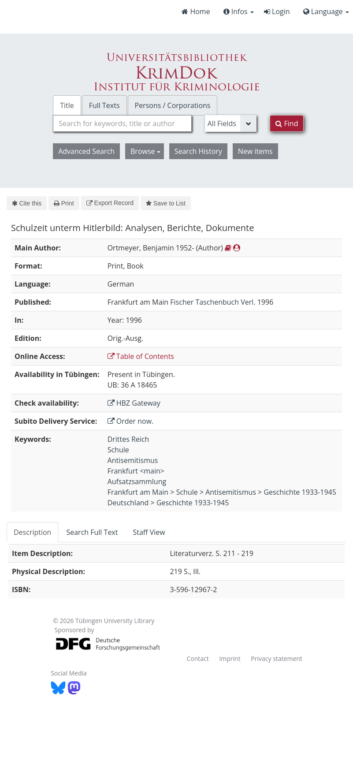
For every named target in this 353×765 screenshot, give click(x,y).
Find (286, 123)
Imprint (229, 658)
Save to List (166, 203)
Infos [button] (238, 11)
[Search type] (231, 123)
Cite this (26, 203)
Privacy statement (276, 658)
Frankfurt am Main (138, 492)
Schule (118, 450)
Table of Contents (141, 356)
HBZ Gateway (134, 403)
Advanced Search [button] (86, 151)
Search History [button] (198, 151)
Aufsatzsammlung (137, 481)
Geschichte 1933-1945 (300, 492)
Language (326, 11)
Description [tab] (32, 532)
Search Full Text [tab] (92, 532)
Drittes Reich (128, 439)
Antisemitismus (133, 460)
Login (277, 11)
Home (196, 11)
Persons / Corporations (173, 105)
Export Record (110, 202)
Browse (145, 151)
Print (64, 203)
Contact (197, 658)
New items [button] (255, 151)
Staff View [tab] (149, 532)
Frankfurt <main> (136, 471)
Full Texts (104, 105)
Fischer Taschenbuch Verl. (212, 302)
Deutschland (128, 503)
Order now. (131, 421)
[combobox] (122, 123)
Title (67, 105)
